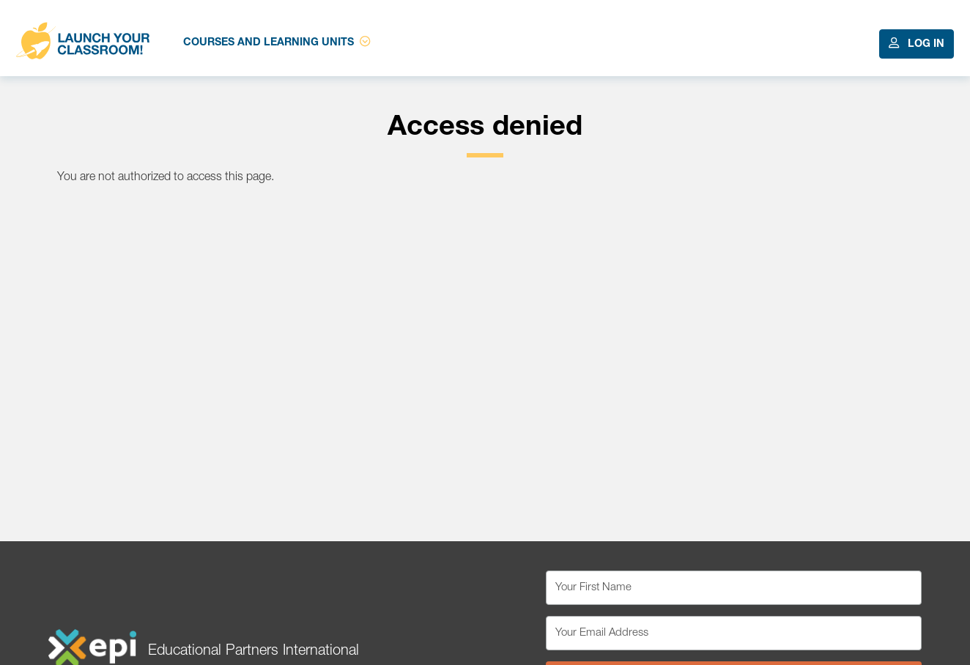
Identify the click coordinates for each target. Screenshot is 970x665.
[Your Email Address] (734, 633)
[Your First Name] (734, 588)
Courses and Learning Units (276, 42)
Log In (916, 43)
